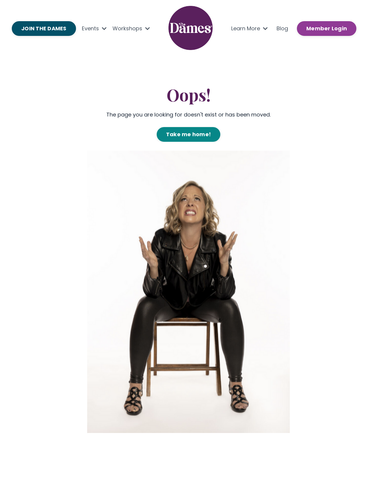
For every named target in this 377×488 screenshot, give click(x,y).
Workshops (131, 28)
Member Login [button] (326, 28)
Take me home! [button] (188, 134)
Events (94, 28)
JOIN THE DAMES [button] (44, 28)
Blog (282, 28)
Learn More (249, 28)
